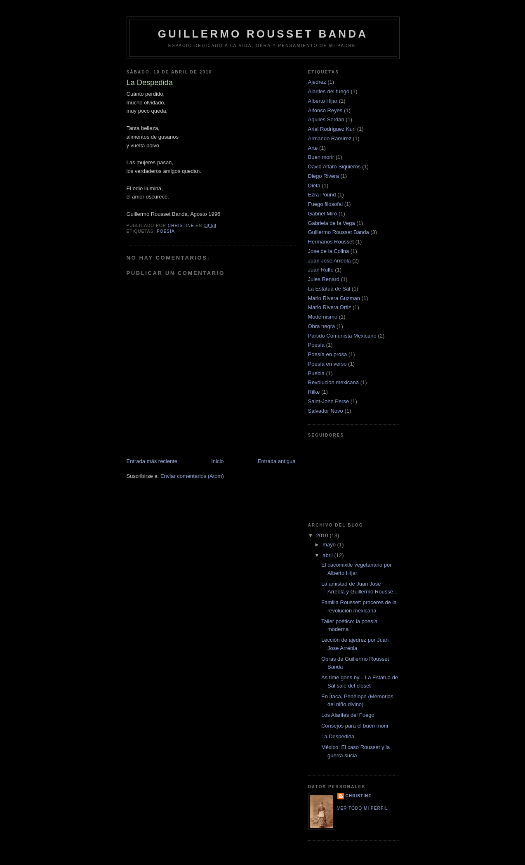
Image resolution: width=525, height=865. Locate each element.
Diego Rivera (323, 176)
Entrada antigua (277, 461)
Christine (359, 796)
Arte (313, 148)
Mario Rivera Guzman (334, 298)
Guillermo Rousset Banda (263, 34)
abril (328, 555)
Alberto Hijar (323, 101)
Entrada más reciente (152, 461)
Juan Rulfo (321, 270)
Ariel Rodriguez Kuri (332, 129)
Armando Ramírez (329, 138)
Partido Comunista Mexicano (342, 336)
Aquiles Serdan (326, 119)
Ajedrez (317, 82)
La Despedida (337, 736)
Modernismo (323, 317)
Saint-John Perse (328, 401)
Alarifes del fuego (328, 91)
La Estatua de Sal (329, 289)
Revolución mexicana (333, 382)
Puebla (316, 373)
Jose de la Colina (328, 251)
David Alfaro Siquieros (334, 166)
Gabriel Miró (322, 213)
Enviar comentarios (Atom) (192, 476)
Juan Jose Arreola (329, 261)
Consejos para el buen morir (354, 726)
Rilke (314, 392)
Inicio (217, 461)
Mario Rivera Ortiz (329, 307)
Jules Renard (324, 279)
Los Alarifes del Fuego (347, 715)
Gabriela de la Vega (331, 223)
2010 (323, 535)
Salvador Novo (325, 411)
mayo (330, 544)
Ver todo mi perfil (362, 808)
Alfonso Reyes (325, 110)
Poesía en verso (327, 364)
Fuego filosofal (325, 204)
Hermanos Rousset (331, 242)
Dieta (314, 185)
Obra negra (321, 326)
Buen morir (321, 157)
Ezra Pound (322, 194)
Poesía (166, 231)
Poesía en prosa (327, 354)
